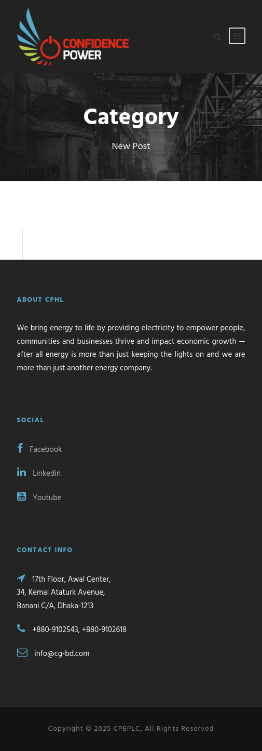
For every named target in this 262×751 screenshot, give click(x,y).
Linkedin (39, 473)
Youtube (39, 498)
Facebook (39, 450)
